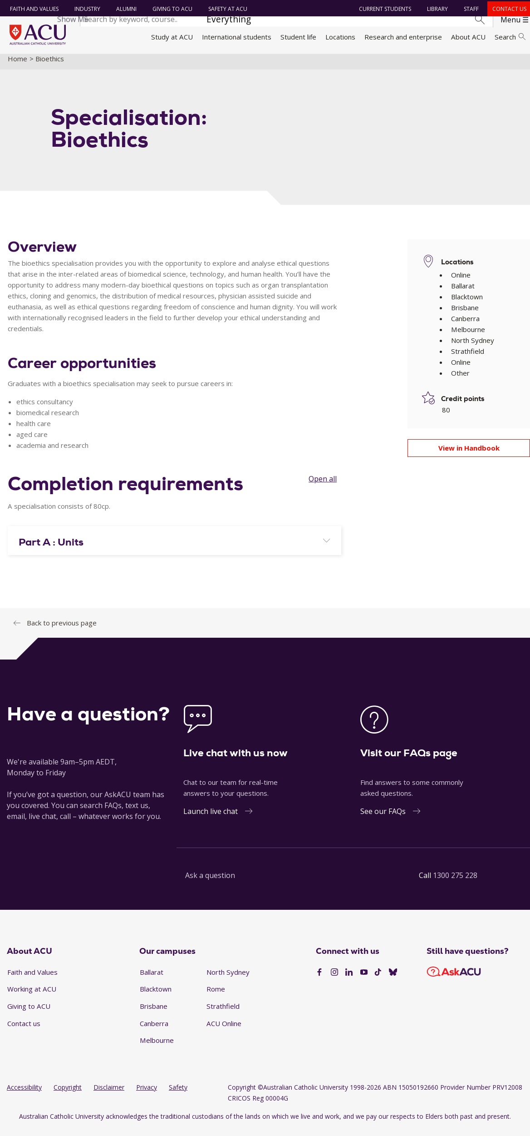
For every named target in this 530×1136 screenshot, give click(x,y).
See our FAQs (383, 818)
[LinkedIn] (349, 979)
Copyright (68, 1094)
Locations (340, 36)
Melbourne (157, 1047)
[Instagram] (334, 979)
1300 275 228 (455, 882)
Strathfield (223, 1012)
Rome (215, 995)
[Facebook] (319, 979)
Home (17, 64)
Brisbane (153, 1012)
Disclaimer (108, 1094)
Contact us (508, 9)
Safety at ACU (226, 9)
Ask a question (210, 882)
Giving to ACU (171, 9)
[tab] (174, 546)
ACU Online (223, 1029)
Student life (298, 36)
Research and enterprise (403, 36)
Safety (178, 1094)
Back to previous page (62, 629)
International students (236, 36)
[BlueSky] (393, 979)
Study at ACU (172, 36)
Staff (469, 9)
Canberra (154, 1029)
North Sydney (228, 978)
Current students (384, 9)
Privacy (146, 1094)
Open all (323, 486)
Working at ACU (31, 995)
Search (510, 36)
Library (436, 9)
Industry (86, 9)
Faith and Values (33, 9)
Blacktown (156, 995)
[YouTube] (364, 979)
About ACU (468, 36)
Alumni (125, 9)
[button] (174, 549)
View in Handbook (469, 454)
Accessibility (24, 1094)
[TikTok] (378, 979)
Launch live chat (210, 818)
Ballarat (151, 978)
